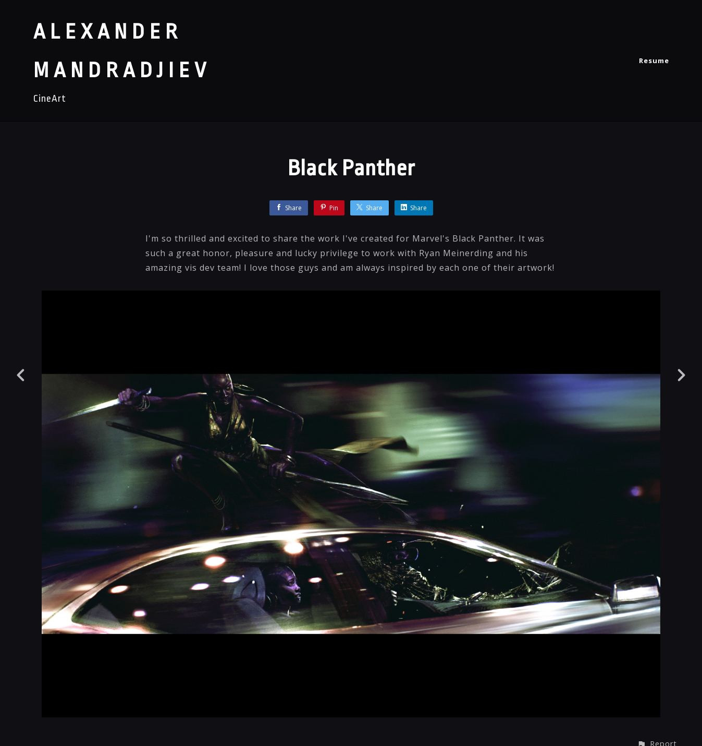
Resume (654, 60)
